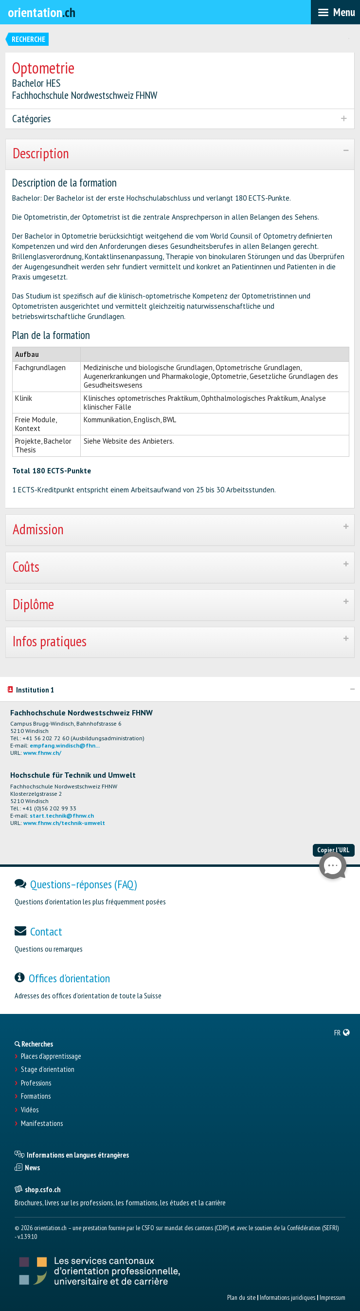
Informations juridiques (287, 1297)
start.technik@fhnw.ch (62, 815)
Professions (36, 1083)
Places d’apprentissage (51, 1056)
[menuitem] (342, 1032)
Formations (36, 1096)
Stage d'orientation (47, 1069)
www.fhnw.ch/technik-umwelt (64, 822)
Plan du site (241, 1297)
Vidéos (29, 1109)
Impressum (332, 1297)
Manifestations (42, 1123)
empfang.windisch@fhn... (65, 745)
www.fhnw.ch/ (42, 752)
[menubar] (335, 12)
